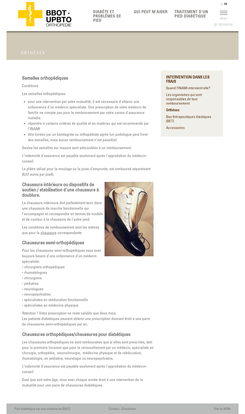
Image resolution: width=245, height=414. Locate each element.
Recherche (223, 24)
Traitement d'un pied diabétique (191, 13)
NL (221, 4)
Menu (223, 16)
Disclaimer (129, 409)
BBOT (66, 409)
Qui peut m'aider (150, 11)
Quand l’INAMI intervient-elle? (188, 88)
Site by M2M (222, 409)
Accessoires (175, 128)
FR (225, 4)
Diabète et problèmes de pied (107, 16)
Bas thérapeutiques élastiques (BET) (188, 119)
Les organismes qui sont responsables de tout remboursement (184, 99)
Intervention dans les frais (187, 79)
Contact (114, 409)
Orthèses (172, 110)
